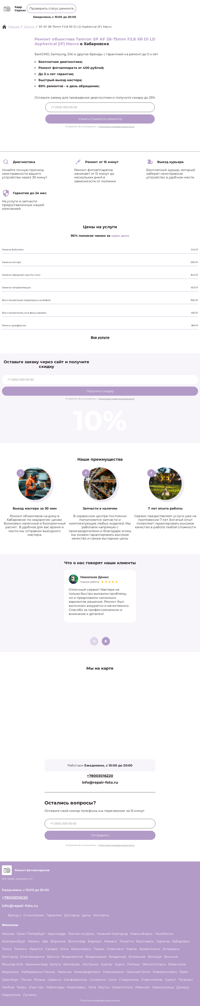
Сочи (112, 979)
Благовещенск (32, 957)
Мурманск (10, 972)
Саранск (54, 979)
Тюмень (20, 949)
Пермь (98, 949)
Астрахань (170, 949)
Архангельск (149, 949)
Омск (64, 949)
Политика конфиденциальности (100, 1000)
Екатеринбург (14, 941)
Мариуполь (11, 995)
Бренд (85, 14)
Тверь (21, 987)
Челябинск (164, 934)
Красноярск (81, 949)
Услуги (70, 14)
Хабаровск (180, 941)
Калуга (55, 964)
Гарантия (54, 915)
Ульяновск (115, 949)
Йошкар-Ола (12, 964)
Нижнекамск (113, 972)
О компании (104, 14)
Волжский (137, 957)
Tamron (29, 26)
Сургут (170, 979)
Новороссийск (165, 972)
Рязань (39, 979)
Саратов (163, 941)
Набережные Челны (38, 972)
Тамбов (8, 987)
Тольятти (126, 941)
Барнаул (95, 941)
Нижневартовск (87, 972)
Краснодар (57, 934)
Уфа (45, 941)
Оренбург (10, 979)
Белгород (10, 957)
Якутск (103, 987)
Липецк (133, 964)
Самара (51, 949)
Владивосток (72, 957)
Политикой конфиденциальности (116, 126)
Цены (121, 14)
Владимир (117, 957)
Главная (14, 26)
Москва (8, 934)
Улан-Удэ (36, 987)
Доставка (71, 915)
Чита (92, 987)
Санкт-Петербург (31, 934)
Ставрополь (129, 979)
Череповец (76, 987)
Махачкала (177, 964)
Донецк (182, 987)
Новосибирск (141, 934)
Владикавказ (96, 957)
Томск (7, 949)
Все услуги (100, 337)
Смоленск (98, 979)
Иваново (142, 987)
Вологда (154, 957)
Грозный (171, 957)
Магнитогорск (154, 964)
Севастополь (122, 987)
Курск (120, 964)
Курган (106, 964)
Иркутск (36, 949)
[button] (106, 641)
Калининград (36, 964)
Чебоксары (55, 987)
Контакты (134, 14)
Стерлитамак (152, 979)
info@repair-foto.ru (100, 783)
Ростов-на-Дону (81, 934)
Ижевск (110, 941)
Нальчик (65, 972)
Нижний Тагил (138, 972)
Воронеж (58, 941)
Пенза (26, 979)
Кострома (90, 964)
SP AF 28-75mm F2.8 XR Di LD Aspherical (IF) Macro (75, 26)
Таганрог (185, 979)
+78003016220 (102, 6)
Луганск (30, 995)
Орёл (183, 972)
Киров (131, 949)
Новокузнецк (163, 987)
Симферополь (75, 979)
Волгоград (76, 941)
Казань (33, 941)
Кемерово (71, 964)
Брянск (53, 957)
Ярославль (145, 941)
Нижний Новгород (112, 934)
